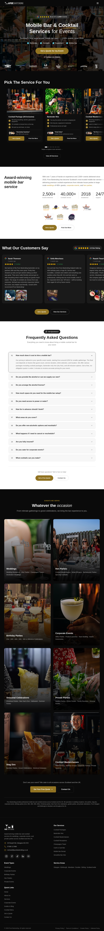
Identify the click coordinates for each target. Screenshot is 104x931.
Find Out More (33, 138)
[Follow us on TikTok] (17, 856)
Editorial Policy (95, 928)
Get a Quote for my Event (52, 51)
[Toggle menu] (98, 3)
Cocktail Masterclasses (61, 837)
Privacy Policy (59, 928)
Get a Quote (16, 138)
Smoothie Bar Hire (60, 855)
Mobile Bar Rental (59, 851)
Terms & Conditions (72, 928)
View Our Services (59, 312)
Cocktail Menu (9, 910)
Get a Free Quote (44, 478)
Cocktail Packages (60, 830)
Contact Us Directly (53, 57)
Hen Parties (8, 878)
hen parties (88, 185)
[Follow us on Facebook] (12, 856)
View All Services (52, 156)
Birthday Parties (9, 874)
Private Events (9, 882)
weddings (50, 185)
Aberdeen (71, 867)
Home (6, 892)
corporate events (72, 185)
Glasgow (56, 867)
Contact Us (61, 478)
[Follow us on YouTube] (28, 856)
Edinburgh (63, 867)
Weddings (7, 867)
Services (7, 899)
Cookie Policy (84, 928)
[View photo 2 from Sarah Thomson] (21, 295)
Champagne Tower (60, 844)
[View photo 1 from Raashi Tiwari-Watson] (95, 295)
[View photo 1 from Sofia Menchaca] (52, 295)
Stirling (83, 867)
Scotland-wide (91, 867)
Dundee (77, 867)
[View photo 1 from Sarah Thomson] (10, 295)
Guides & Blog (9, 906)
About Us (7, 895)
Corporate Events (10, 871)
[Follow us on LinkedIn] (23, 856)
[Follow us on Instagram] (6, 856)
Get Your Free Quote (43, 789)
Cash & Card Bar (59, 848)
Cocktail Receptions (60, 840)
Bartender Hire (58, 833)
